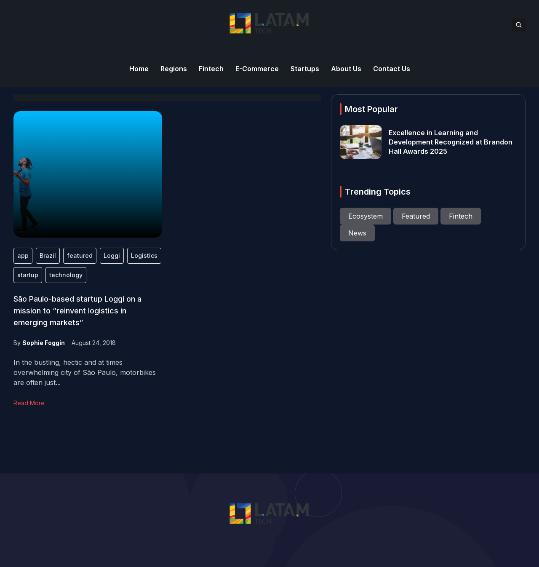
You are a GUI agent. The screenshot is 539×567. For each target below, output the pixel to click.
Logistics (144, 255)
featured (80, 255)
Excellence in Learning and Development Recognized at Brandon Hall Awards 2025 (450, 141)
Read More (29, 403)
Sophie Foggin (43, 342)
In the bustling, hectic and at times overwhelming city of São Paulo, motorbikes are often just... (84, 372)
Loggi (112, 255)
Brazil (48, 255)
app (23, 255)
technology (66, 274)
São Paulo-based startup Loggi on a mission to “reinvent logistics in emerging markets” (77, 310)
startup (27, 274)
